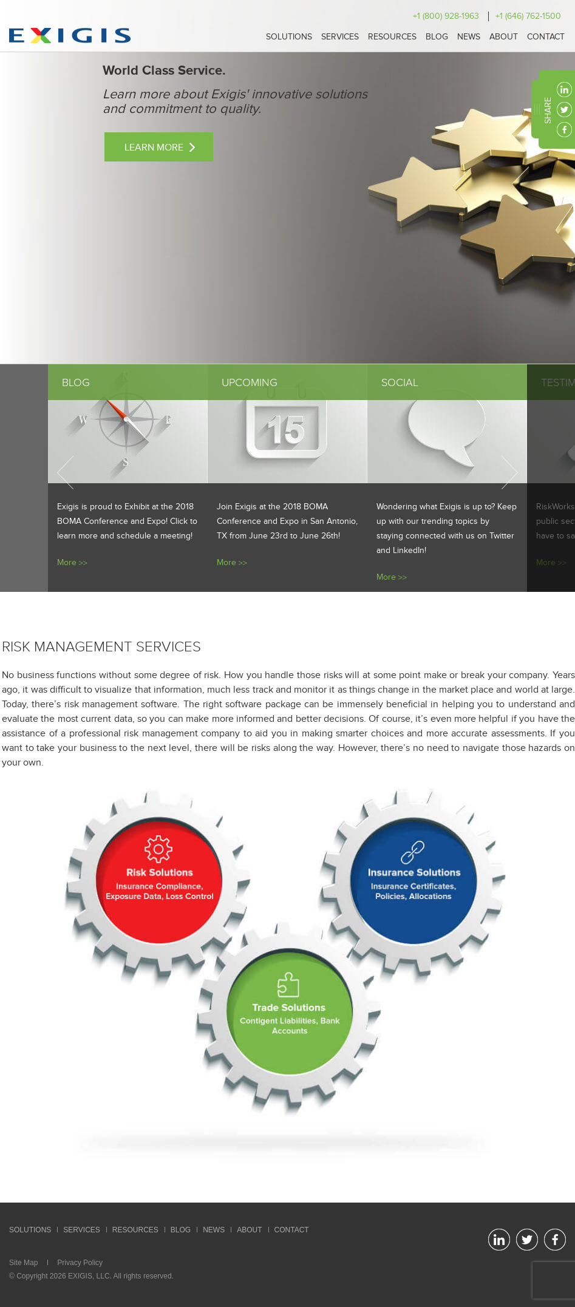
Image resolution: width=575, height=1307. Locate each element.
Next (510, 472)
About (503, 37)
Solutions (289, 37)
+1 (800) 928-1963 (446, 16)
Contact (546, 37)
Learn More (153, 147)
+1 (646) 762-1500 (528, 16)
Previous (65, 472)
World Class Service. (164, 71)
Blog (437, 37)
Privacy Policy (80, 1262)
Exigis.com (70, 35)
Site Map (23, 1262)
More (67, 562)
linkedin (564, 89)
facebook (564, 129)
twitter (564, 109)
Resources (392, 37)
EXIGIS (80, 1276)
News (468, 37)
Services (340, 37)
